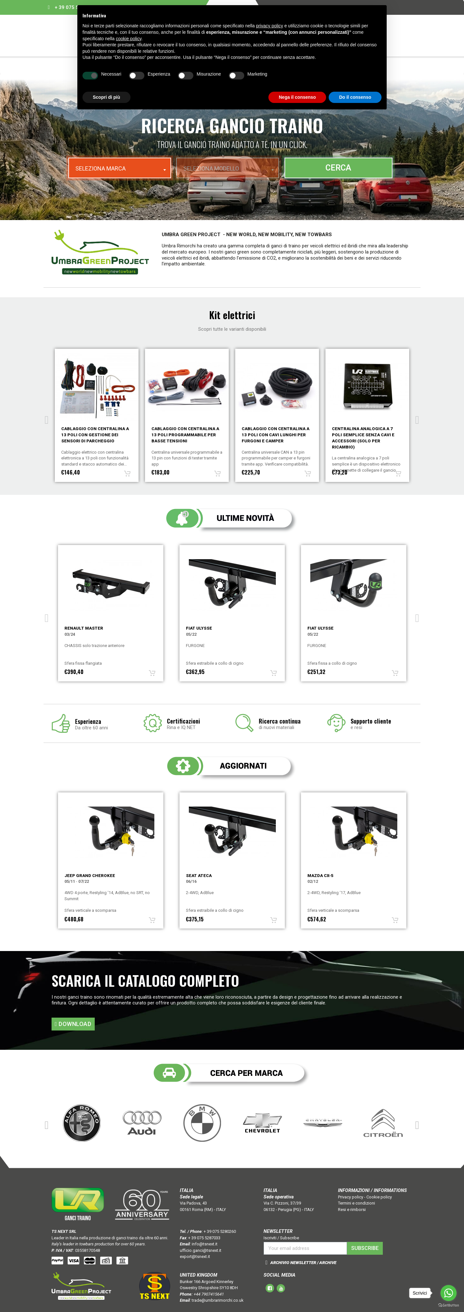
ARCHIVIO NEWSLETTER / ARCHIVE (303, 1262)
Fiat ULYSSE (199, 628)
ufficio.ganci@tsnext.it (200, 1250)
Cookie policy (379, 1197)
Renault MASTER (83, 628)
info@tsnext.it (205, 1244)
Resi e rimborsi (352, 1209)
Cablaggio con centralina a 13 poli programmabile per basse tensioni (275, 434)
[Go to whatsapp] (448, 1293)
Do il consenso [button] (355, 97)
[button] (73, 1024)
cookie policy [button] (128, 38)
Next (417, 417)
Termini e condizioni (356, 1203)
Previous (47, 417)
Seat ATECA (199, 875)
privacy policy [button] (269, 25)
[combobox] (119, 168)
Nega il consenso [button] (297, 97)
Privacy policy (350, 1197)
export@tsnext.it (195, 1256)
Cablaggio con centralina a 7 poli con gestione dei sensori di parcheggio (95, 434)
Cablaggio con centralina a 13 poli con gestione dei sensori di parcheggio (185, 434)
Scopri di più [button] (106, 97)
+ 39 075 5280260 (220, 1231)
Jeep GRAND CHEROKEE (89, 875)
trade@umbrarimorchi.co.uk (218, 1300)
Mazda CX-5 (320, 875)
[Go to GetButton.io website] (448, 1305)
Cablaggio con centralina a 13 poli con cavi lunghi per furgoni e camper (366, 434)
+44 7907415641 (209, 1294)
